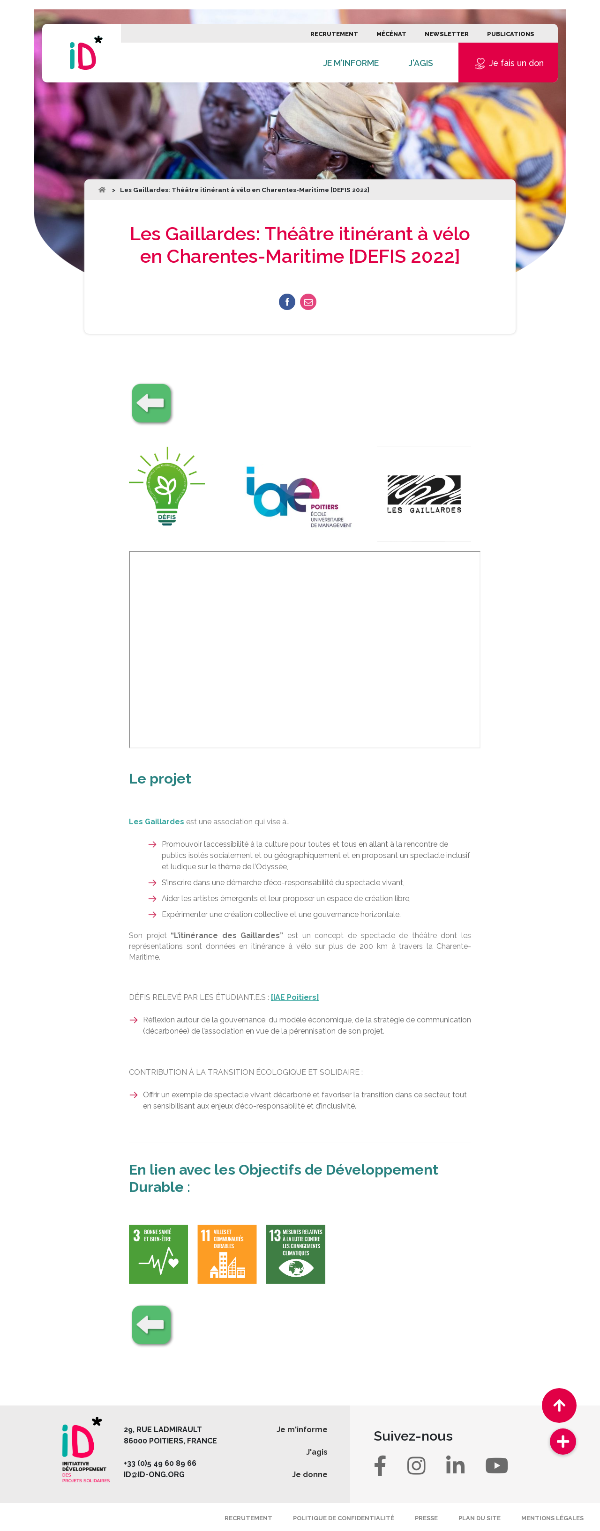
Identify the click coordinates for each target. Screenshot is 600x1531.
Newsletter (447, 33)
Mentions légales (552, 1518)
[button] (563, 1441)
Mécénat (391, 33)
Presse (426, 1518)
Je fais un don (508, 64)
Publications (510, 33)
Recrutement (334, 33)
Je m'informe (351, 63)
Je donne (310, 1474)
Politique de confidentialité (343, 1518)
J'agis (421, 63)
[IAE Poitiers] (295, 997)
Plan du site (479, 1518)
